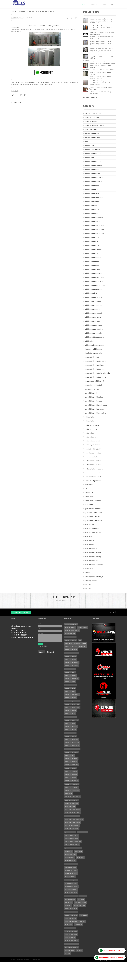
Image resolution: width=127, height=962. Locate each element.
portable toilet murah (93, 465)
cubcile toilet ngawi (92, 133)
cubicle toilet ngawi (92, 265)
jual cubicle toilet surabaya (94, 409)
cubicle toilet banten (92, 173)
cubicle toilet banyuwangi (94, 177)
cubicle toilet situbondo (93, 305)
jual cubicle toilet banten (94, 397)
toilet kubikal (89, 541)
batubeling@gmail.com (25, 637)
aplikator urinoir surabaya (94, 125)
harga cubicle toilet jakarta (94, 365)
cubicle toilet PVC (57, 82)
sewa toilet (89, 505)
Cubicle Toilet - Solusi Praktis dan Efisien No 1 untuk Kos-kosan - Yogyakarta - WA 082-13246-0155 (102, 65)
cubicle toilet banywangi (93, 181)
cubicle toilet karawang (93, 249)
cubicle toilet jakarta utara (94, 233)
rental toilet (89, 485)
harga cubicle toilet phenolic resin (97, 373)
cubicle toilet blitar (91, 189)
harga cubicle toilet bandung (95, 361)
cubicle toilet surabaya (71, 82)
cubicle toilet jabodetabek (94, 217)
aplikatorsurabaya (91, 129)
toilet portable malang (93, 557)
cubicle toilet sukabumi (93, 313)
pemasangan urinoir (92, 445)
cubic (86, 141)
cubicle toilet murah (92, 261)
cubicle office (20, 82)
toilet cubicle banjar (92, 529)
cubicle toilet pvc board (93, 297)
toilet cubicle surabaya (37, 84)
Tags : (13, 82)
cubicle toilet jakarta (92, 221)
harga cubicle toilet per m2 (94, 369)
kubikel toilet (89, 421)
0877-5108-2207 (21, 635)
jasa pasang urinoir (92, 389)
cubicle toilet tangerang (93, 325)
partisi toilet (89, 433)
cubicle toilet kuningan (93, 257)
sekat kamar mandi (92, 489)
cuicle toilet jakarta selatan (94, 345)
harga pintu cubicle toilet (94, 385)
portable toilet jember (93, 461)
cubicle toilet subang (92, 309)
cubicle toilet (45, 82)
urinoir (87, 573)
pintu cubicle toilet (91, 457)
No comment (28, 18)
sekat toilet (89, 493)
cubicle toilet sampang (93, 301)
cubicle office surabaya (33, 82)
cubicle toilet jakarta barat (94, 225)
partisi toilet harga (91, 437)
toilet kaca (88, 537)
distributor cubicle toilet (93, 353)
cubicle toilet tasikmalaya (94, 329)
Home (84, 4)
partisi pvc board (91, 429)
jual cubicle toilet (91, 393)
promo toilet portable (93, 481)
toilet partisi (89, 545)
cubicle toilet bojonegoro (94, 197)
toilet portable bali (91, 549)
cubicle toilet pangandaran (94, 277)
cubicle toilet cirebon (92, 205)
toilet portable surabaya (94, 565)
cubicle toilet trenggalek (93, 333)
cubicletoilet (15, 84)
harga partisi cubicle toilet (94, 381)
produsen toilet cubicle (93, 477)
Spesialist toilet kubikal (93, 521)
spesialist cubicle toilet (93, 509)
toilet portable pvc (91, 561)
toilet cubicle (24, 84)
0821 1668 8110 (21, 633)
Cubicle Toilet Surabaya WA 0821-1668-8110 (102, 48)
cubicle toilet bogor (92, 193)
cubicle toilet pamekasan (94, 273)
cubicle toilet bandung (93, 161)
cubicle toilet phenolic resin (95, 285)
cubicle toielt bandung (93, 153)
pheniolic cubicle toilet (93, 449)
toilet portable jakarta (93, 553)
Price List (103, 4)
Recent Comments (63, 597)
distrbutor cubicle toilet (93, 349)
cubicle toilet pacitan (92, 269)
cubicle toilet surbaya (92, 321)
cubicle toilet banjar (92, 169)
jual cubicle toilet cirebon (94, 401)
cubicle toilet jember (92, 237)
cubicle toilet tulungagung (94, 337)
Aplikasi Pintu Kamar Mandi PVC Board (100, 41)
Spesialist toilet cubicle (93, 517)
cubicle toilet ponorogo (93, 289)
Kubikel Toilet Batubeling (96, 81)
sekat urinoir (89, 497)
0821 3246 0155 (21, 630)
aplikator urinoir (91, 121)
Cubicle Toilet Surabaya (21, 612)
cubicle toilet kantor (92, 245)
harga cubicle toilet (92, 357)
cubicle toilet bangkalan (93, 165)
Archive (112, 612)
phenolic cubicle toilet (93, 453)
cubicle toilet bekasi (92, 185)
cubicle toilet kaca (91, 241)
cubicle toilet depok (92, 209)
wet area (88, 585)
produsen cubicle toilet (93, 473)
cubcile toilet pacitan (92, 137)
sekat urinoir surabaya (93, 501)
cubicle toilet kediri (91, 253)
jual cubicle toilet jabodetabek (96, 405)
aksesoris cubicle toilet (93, 113)
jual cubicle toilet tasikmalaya (95, 413)
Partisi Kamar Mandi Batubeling (98, 26)
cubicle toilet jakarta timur (94, 229)
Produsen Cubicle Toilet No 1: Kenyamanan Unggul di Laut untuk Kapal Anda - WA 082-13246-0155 (102, 57)
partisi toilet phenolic (92, 441)
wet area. (88, 589)
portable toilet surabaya (94, 469)
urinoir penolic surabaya (94, 577)
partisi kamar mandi (92, 425)
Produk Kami (93, 4)
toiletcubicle (49, 84)
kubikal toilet (89, 417)
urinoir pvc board (91, 581)
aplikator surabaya (92, 117)
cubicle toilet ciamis (92, 201)
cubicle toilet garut (91, 213)
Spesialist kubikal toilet (93, 513)
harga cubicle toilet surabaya (95, 377)
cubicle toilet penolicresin (94, 281)
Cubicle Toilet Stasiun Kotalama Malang (101, 19)
